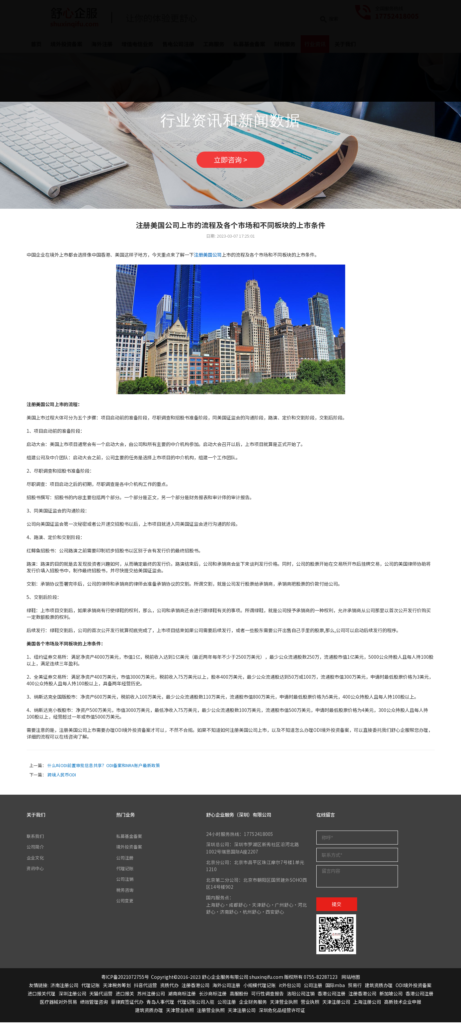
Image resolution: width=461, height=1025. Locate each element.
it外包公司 (290, 987)
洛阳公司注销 (301, 996)
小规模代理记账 (259, 987)
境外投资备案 (130, 849)
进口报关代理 (41, 996)
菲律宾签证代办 (127, 1004)
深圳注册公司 (72, 996)
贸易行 (355, 987)
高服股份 (239, 996)
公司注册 (125, 859)
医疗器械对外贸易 (58, 1004)
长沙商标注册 (213, 996)
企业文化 (36, 859)
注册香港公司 (195, 987)
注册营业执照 (211, 1012)
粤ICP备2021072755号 (125, 979)
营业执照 (310, 1004)
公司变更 (125, 903)
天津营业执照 (284, 1004)
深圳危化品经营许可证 (282, 1012)
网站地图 (351, 979)
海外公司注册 (226, 987)
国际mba (335, 987)
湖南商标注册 (182, 996)
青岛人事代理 (160, 1004)
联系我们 (36, 838)
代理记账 (125, 870)
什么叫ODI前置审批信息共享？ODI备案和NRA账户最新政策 (103, 767)
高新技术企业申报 (402, 1004)
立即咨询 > (230, 161)
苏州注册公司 (151, 996)
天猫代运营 (101, 996)
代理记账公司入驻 (195, 1004)
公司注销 (125, 881)
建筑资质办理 (379, 987)
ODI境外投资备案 (413, 987)
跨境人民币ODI (61, 777)
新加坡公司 (391, 996)
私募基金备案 (130, 838)
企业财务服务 (253, 1004)
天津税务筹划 (117, 987)
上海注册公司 (367, 1004)
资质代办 (169, 987)
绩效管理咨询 (94, 1004)
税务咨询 (125, 892)
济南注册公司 (64, 987)
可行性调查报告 (267, 996)
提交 (336, 906)
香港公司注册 (332, 996)
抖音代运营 (145, 987)
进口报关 (124, 996)
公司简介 (36, 849)
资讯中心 (36, 870)
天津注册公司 (336, 1004)
